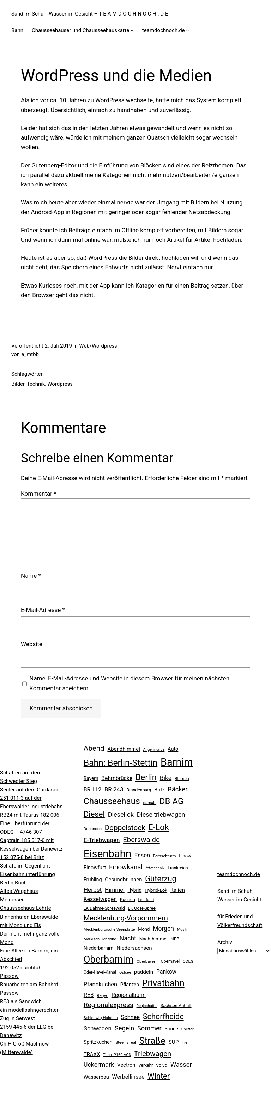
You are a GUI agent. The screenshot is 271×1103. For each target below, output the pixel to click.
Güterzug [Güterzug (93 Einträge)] (160, 878)
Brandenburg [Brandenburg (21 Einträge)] (138, 790)
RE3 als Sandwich (21, 1001)
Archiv (224, 942)
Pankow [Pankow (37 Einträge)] (166, 971)
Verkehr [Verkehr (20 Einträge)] (145, 1065)
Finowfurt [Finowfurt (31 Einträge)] (95, 867)
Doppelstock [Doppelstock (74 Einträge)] (125, 827)
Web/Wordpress (98, 346)
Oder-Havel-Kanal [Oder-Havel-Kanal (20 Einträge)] (100, 972)
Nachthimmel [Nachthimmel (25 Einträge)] (153, 939)
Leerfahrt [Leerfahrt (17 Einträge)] (146, 899)
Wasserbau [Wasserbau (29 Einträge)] (96, 1077)
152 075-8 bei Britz (22, 857)
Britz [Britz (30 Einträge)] (159, 789)
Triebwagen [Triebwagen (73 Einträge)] (152, 1053)
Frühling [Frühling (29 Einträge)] (93, 880)
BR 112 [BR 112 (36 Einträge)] (92, 789)
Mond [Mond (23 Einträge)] (144, 929)
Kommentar (38, 493)
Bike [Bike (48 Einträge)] (166, 778)
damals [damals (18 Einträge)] (149, 802)
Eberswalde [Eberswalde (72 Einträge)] (141, 839)
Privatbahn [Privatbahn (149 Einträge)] (163, 983)
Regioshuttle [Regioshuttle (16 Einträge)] (147, 1006)
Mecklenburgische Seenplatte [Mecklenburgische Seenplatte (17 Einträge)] (109, 929)
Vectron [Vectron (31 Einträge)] (126, 1065)
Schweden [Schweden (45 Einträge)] (98, 1028)
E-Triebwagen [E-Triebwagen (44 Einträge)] (102, 840)
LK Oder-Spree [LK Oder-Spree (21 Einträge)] (142, 908)
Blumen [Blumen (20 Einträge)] (182, 778)
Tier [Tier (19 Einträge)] (185, 1042)
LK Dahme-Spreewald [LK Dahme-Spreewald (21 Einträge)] (104, 908)
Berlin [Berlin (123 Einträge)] (146, 777)
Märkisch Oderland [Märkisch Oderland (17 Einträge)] (100, 939)
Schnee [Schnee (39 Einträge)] (130, 1017)
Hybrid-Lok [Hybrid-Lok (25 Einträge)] (156, 890)
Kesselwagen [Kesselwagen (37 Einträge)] (100, 899)
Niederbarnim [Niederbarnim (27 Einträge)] (99, 948)
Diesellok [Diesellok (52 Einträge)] (121, 814)
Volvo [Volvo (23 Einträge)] (161, 1065)
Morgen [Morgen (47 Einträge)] (163, 928)
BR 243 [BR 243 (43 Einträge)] (114, 789)
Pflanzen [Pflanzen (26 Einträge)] (129, 984)
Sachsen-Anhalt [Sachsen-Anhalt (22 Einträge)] (176, 1005)
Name (31, 575)
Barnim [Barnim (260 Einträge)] (177, 762)
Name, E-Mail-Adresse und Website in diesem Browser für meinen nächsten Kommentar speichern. (129, 683)
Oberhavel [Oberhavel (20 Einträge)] (170, 961)
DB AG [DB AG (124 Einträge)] (171, 801)
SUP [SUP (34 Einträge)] (174, 1042)
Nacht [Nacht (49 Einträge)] (127, 938)
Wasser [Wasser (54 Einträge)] (181, 1064)
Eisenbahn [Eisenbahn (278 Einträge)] (107, 854)
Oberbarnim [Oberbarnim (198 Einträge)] (108, 959)
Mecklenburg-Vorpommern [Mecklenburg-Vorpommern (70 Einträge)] (126, 918)
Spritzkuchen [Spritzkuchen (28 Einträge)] (98, 1042)
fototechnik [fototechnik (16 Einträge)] (155, 868)
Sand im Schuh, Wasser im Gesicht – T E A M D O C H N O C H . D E (89, 14)
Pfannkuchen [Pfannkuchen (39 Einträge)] (100, 984)
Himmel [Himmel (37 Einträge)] (115, 890)
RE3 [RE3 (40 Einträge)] (89, 995)
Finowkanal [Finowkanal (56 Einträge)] (126, 867)
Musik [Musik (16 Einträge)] (182, 929)
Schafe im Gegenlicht (25, 866)
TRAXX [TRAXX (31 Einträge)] (92, 1054)
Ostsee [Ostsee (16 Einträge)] (125, 972)
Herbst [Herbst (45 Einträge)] (93, 889)
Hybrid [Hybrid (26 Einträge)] (134, 890)
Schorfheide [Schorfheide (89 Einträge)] (163, 1016)
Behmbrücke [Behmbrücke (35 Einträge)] (116, 778)
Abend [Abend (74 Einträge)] (94, 748)
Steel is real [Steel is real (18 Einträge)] (125, 1042)
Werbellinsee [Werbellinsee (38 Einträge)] (128, 1076)
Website (31, 644)
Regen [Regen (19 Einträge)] (102, 995)
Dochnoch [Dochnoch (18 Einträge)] (93, 828)
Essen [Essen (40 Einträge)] (142, 855)
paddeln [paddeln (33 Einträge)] (143, 972)
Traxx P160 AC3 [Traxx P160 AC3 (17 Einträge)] (117, 1055)
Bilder (17, 384)
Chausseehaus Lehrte (25, 908)
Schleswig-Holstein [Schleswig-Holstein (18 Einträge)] (101, 1017)
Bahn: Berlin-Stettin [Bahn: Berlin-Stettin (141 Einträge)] (120, 763)
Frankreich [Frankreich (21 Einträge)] (178, 867)
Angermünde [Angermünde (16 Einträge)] (154, 749)
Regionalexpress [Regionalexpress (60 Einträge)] (108, 1005)
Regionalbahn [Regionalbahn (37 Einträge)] (129, 995)
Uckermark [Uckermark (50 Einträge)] (99, 1064)
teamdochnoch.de (238, 874)
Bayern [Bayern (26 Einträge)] (91, 778)
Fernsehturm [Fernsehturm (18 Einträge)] (164, 855)
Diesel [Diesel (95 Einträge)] (94, 814)
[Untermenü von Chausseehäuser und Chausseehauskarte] (132, 30)
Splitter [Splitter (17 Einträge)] (187, 1029)
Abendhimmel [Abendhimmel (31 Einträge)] (123, 749)
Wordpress (60, 384)
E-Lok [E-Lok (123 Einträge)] (158, 827)
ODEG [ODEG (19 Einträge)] (188, 961)
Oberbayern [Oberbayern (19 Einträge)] (147, 961)
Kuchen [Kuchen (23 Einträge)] (127, 899)
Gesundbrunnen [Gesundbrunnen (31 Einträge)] (123, 879)
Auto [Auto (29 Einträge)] (173, 749)
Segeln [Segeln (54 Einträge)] (124, 1028)
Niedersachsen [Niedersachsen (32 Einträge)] (134, 948)
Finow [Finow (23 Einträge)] (185, 855)
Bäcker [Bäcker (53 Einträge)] (178, 789)
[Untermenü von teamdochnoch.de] (187, 30)
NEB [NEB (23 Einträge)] (175, 939)
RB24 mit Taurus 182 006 (29, 815)
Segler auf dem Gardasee (29, 789)
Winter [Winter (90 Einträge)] (158, 1076)
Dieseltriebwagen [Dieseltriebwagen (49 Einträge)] (161, 814)
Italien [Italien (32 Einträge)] (177, 890)
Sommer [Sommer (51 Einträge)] (149, 1028)
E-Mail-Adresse (43, 609)
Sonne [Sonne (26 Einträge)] (171, 1028)
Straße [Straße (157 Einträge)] (152, 1040)
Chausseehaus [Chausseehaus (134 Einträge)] (112, 801)
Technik (36, 384)
